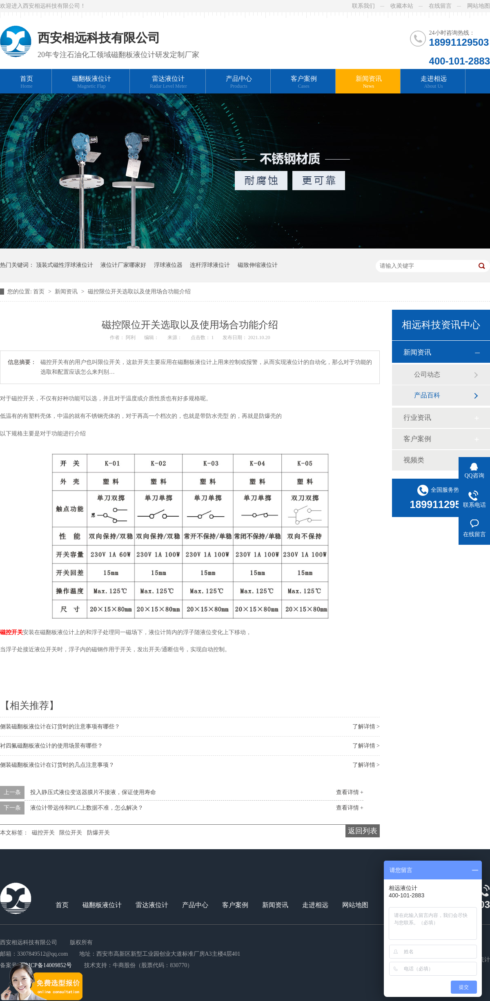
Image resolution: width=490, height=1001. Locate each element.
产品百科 (427, 395)
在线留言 (440, 6)
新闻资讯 (369, 82)
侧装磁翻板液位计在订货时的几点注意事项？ (57, 765)
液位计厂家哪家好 (123, 265)
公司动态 (427, 374)
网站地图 (478, 6)
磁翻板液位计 (91, 82)
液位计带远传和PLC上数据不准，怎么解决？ (87, 808)
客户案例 (304, 82)
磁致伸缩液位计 (258, 265)
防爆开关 (98, 833)
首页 (26, 82)
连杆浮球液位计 (210, 265)
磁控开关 (11, 632)
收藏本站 (401, 6)
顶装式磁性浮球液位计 (64, 265)
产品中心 (239, 82)
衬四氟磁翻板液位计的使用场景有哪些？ (51, 746)
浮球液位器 (168, 265)
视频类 (413, 460)
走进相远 (434, 82)
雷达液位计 (168, 82)
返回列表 (362, 831)
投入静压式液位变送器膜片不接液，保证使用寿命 (93, 792)
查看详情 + (349, 792)
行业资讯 (417, 418)
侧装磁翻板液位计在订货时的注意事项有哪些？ (60, 727)
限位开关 (70, 833)
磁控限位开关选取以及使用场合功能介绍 (139, 292)
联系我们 (363, 6)
